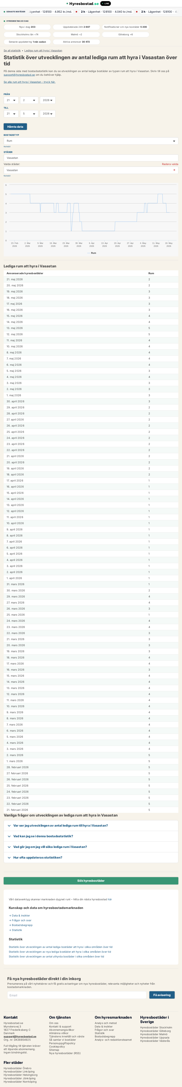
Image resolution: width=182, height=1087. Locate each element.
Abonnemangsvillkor (61, 1029)
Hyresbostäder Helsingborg (21, 1074)
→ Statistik (15, 930)
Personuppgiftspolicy (62, 1043)
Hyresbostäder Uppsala (154, 1037)
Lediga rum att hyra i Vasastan (43, 50)
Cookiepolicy (57, 1046)
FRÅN (7, 94)
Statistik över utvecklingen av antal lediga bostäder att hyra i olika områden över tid (61, 946)
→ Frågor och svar (20, 920)
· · (49, 11)
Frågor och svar (104, 1029)
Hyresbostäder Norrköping (20, 1081)
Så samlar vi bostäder (62, 1039)
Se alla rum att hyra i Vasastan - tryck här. (30, 81)
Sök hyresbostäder (90, 880)
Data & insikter (104, 1026)
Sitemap (54, 1049)
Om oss (53, 1023)
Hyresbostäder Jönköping (20, 1078)
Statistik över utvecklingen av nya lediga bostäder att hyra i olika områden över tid (60, 951)
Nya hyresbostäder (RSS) (65, 1053)
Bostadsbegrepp (105, 1036)
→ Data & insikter (19, 915)
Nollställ (7, 147)
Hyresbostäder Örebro (17, 1068)
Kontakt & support (60, 1026)
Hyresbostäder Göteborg (155, 1030)
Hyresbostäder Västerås (155, 1040)
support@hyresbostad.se (19, 74)
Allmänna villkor (58, 1033)
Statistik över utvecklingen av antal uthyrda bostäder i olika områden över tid (56, 956)
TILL (6, 107)
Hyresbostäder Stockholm (156, 1027)
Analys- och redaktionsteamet (113, 1039)
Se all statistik (12, 50)
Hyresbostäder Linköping (19, 1071)
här (110, 899)
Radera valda (170, 164)
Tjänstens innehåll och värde (66, 1036)
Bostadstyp (11, 135)
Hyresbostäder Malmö (154, 1034)
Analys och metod (106, 1023)
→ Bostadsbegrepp (21, 925)
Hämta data (15, 126)
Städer (8, 152)
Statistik (100, 1033)
